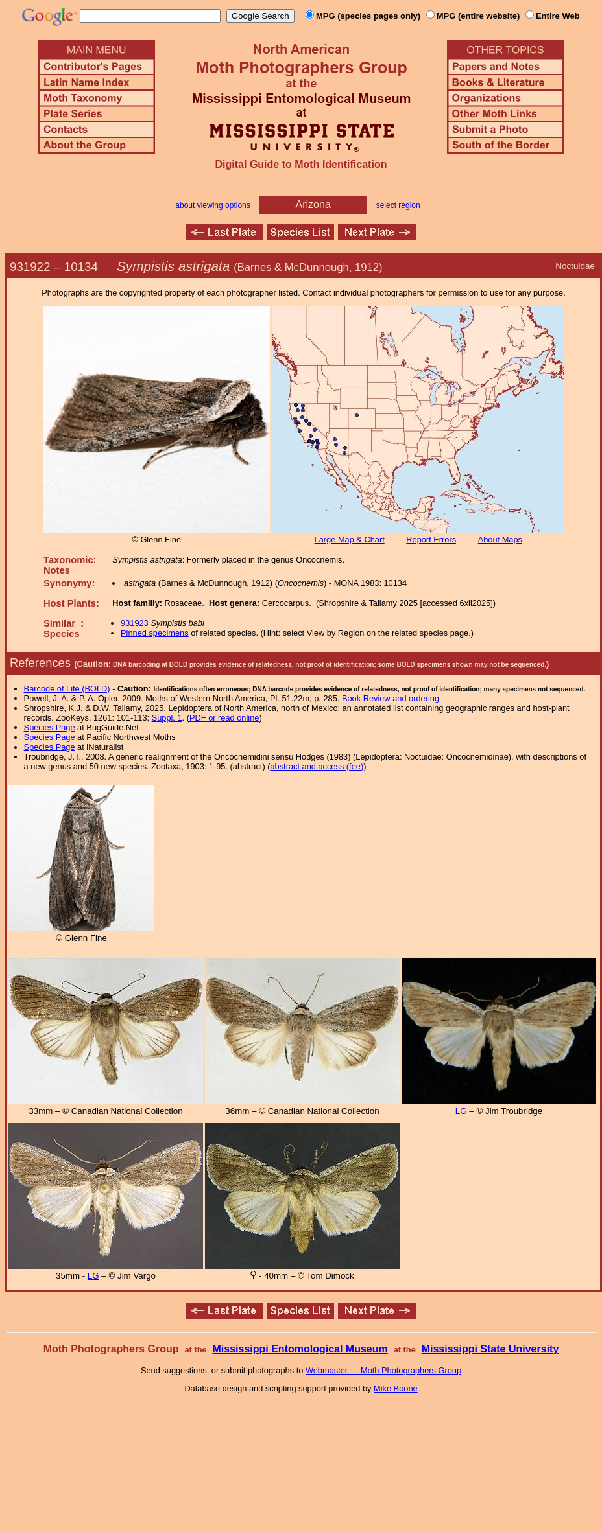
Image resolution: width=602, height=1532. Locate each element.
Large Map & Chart (350, 539)
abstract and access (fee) (316, 766)
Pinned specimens (155, 633)
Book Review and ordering (390, 698)
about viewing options (212, 205)
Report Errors (431, 539)
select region (398, 205)
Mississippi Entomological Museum (299, 1348)
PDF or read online (224, 718)
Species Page (49, 727)
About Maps (500, 539)
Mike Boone (396, 1388)
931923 (135, 623)
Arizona (313, 204)
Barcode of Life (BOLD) (67, 688)
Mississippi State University (490, 1348)
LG (461, 1111)
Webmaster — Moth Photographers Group (383, 1370)
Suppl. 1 (167, 718)
